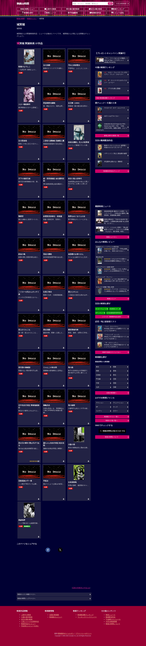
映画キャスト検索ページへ (26, 594)
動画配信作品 (95, 13)
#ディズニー (100, 313)
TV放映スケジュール (113, 619)
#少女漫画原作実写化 (114, 313)
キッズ (115, 407)
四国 (114, 383)
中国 (97, 383)
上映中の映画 (50, 9)
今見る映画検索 (121, 3)
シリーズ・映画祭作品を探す (111, 317)
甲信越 (98, 379)
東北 (114, 375)
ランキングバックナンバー (87, 617)
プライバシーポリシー (84, 633)
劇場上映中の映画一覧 (111, 135)
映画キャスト (32, 18)
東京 (97, 367)
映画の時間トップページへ (26, 598)
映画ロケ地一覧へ (111, 420)
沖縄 (114, 387)
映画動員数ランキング (86, 615)
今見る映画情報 (111, 621)
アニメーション (118, 403)
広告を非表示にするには (81, 588)
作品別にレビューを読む (30, 626)
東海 (114, 371)
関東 (114, 367)
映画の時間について (111, 437)
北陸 (114, 379)
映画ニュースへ (111, 237)
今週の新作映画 (72, 9)
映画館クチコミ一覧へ (111, 416)
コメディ (99, 411)
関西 (97, 371)
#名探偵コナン (114, 309)
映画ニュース (50, 13)
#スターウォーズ (101, 309)
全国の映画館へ (111, 393)
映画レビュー (111, 299)
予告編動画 (73, 13)
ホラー (115, 411)
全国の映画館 (54, 615)
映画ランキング (117, 9)
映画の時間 (21, 18)
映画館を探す (27, 13)
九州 (97, 387)
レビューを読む (117, 13)
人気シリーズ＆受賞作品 (30, 621)
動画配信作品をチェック (111, 171)
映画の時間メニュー (27, 9)
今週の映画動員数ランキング (105, 98)
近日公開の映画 (95, 9)
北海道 (98, 375)
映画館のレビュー (55, 617)
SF (97, 407)
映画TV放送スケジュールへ (111, 352)
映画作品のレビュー (28, 624)
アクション (99, 403)
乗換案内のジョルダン (66, 633)
